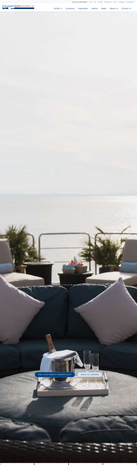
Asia (115, 2)
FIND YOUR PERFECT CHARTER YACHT (55, 374)
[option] (68, 232)
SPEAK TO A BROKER (90, 374)
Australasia (130, 2)
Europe (100, 2)
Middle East (108, 2)
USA (90, 2)
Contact (125, 8)
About (113, 8)
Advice (95, 8)
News (103, 8)
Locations (70, 8)
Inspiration (83, 8)
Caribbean (121, 2)
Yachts (57, 8)
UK (95, 2)
